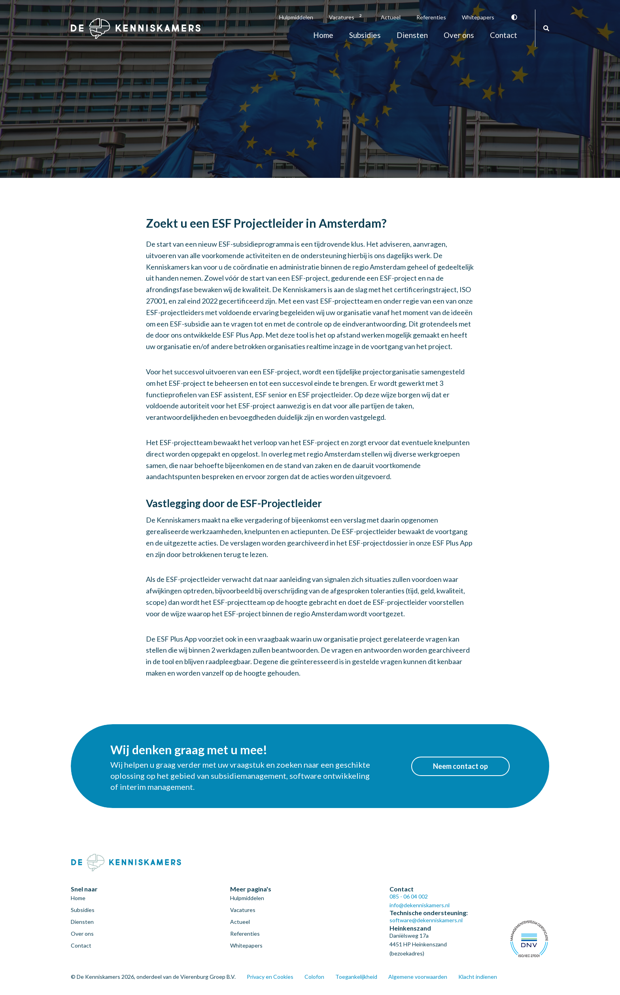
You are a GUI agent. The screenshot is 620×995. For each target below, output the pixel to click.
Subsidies (365, 35)
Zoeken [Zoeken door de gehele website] (546, 28)
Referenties (431, 17)
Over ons (459, 35)
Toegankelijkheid (356, 976)
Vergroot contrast (514, 17)
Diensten (412, 35)
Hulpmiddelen (296, 17)
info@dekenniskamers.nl (419, 905)
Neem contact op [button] (460, 766)
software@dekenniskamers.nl (426, 920)
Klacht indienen (477, 976)
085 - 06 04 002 (408, 896)
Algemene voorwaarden (417, 976)
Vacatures (347, 17)
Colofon (314, 976)
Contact (503, 35)
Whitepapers (478, 17)
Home (323, 35)
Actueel (391, 17)
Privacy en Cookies (270, 976)
